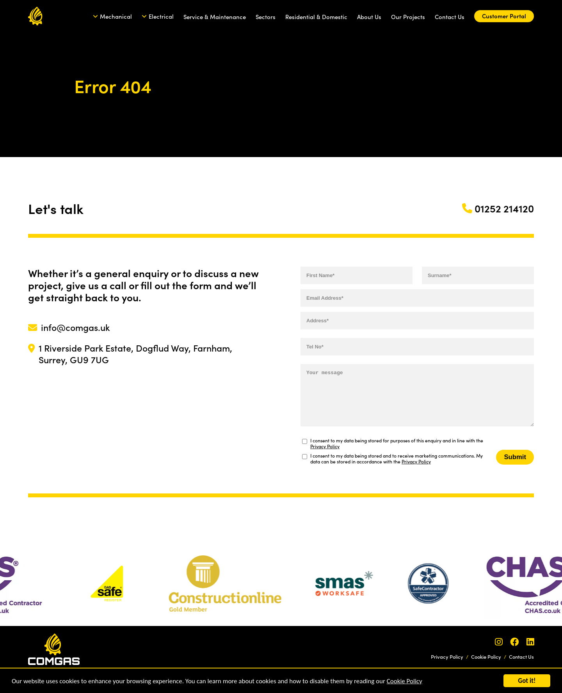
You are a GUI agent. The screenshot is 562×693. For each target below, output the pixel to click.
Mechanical (116, 16)
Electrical (161, 16)
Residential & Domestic (316, 16)
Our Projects (408, 16)
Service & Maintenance (214, 16)
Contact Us (449, 16)
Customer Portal (504, 16)
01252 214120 (504, 208)
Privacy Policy (325, 446)
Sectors (266, 16)
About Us (369, 16)
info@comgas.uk (75, 327)
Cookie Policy (404, 685)
